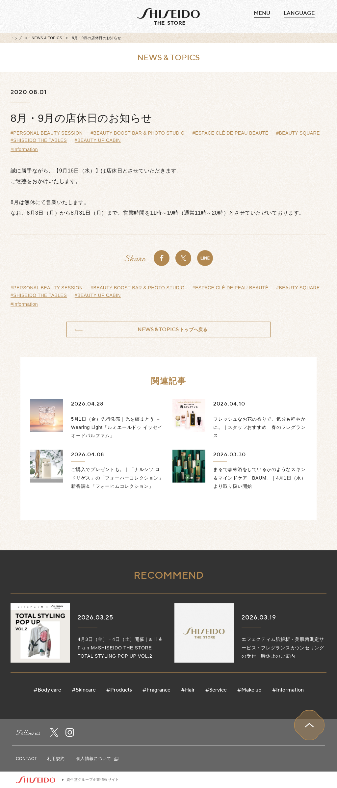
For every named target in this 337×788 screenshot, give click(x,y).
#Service (216, 690)
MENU (262, 13)
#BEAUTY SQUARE (298, 133)
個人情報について (97, 758)
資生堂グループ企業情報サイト (92, 779)
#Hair (188, 690)
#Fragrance (156, 690)
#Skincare (84, 690)
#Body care (47, 690)
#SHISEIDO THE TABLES (39, 140)
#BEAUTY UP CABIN (98, 140)
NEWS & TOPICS (47, 38)
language (299, 13)
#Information (24, 149)
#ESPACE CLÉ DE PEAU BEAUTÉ (231, 133)
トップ (16, 38)
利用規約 (56, 758)
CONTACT (26, 758)
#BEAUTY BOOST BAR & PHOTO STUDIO (138, 133)
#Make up (249, 690)
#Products (119, 690)
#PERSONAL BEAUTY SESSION (47, 133)
